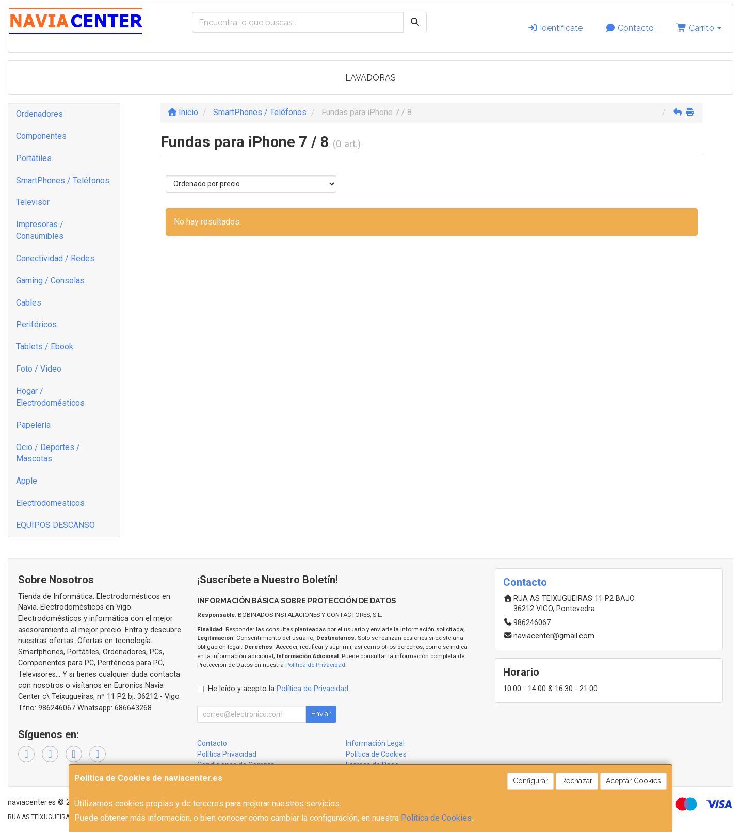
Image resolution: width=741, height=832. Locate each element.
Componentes (41, 136)
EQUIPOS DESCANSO (55, 525)
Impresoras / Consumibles (39, 230)
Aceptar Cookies (633, 781)
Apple (26, 481)
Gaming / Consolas (50, 280)
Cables (28, 303)
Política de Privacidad (315, 664)
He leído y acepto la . (279, 688)
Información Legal (375, 743)
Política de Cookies (436, 818)
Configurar (530, 781)
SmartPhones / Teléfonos (62, 180)
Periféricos (36, 324)
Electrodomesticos (50, 503)
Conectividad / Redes (55, 258)
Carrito (698, 28)
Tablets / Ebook (44, 346)
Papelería (33, 425)
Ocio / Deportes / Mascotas (48, 453)
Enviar (321, 714)
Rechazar (576, 781)
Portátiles (34, 158)
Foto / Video (38, 369)
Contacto (629, 28)
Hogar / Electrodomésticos (50, 397)
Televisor (33, 202)
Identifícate (555, 28)
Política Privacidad (226, 754)
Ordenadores (39, 114)
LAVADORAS (370, 78)
